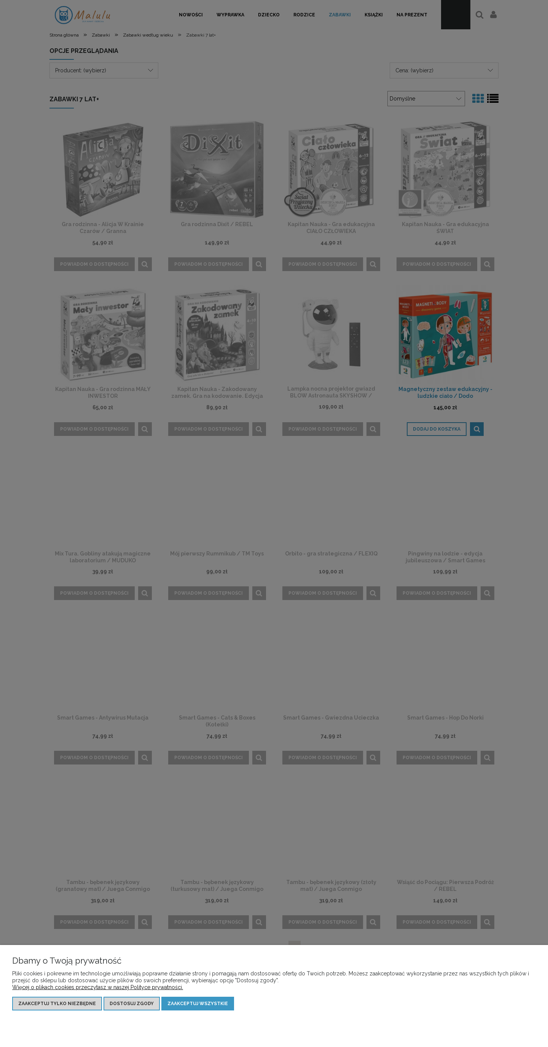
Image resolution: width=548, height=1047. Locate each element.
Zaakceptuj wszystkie (197, 1003)
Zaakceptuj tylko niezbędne (57, 1003)
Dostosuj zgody (132, 1003)
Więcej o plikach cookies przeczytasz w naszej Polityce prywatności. (97, 987)
